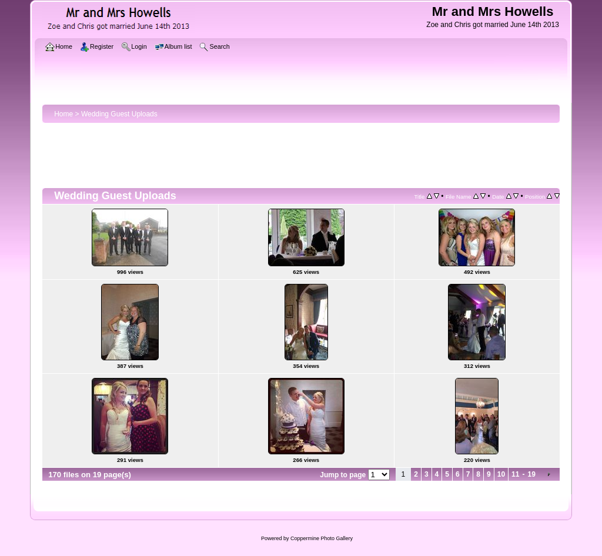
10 (501, 474)
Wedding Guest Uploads (119, 114)
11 (515, 474)
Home (63, 114)
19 (531, 474)
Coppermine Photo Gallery (321, 538)
